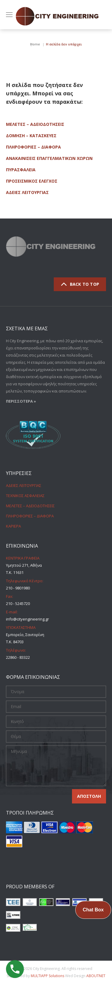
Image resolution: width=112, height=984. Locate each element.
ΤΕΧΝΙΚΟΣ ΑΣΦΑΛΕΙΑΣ (25, 495)
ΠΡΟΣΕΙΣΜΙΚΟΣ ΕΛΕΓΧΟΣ (31, 181)
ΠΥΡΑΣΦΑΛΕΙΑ (21, 169)
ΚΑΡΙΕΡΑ (13, 526)
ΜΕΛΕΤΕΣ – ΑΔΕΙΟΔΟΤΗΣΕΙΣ (35, 124)
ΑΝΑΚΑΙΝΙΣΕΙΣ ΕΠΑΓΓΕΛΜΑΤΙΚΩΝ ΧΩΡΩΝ (49, 158)
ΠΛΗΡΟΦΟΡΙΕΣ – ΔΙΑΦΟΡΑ (33, 147)
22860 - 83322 (18, 657)
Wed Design (85, 975)
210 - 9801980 (18, 588)
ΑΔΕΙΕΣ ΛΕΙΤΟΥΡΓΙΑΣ (27, 192)
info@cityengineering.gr (27, 619)
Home (35, 44)
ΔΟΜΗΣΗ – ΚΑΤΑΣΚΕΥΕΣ (31, 135)
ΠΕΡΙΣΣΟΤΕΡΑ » (21, 401)
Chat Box (93, 909)
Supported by (36, 975)
